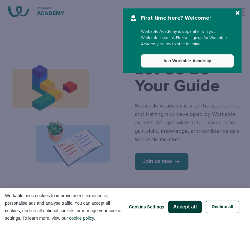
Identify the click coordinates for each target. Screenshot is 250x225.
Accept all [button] (185, 206)
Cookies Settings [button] (146, 206)
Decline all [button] (222, 206)
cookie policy (81, 218)
